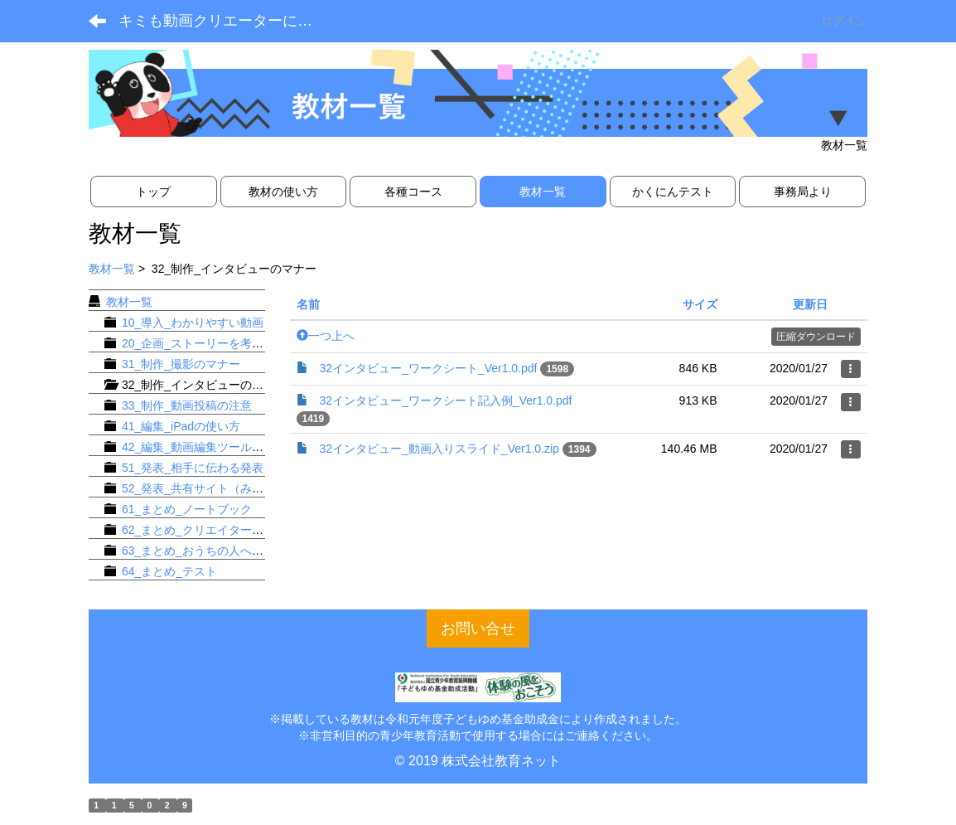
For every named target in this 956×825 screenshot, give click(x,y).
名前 (308, 304)
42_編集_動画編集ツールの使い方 (210, 447)
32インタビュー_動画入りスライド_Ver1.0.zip (439, 448)
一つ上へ (326, 335)
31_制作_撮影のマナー (181, 364)
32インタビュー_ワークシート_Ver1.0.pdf (429, 368)
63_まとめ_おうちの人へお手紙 (204, 550)
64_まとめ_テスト (169, 571)
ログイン (844, 20)
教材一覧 (112, 268)
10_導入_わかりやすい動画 (192, 322)
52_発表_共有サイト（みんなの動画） (221, 488)
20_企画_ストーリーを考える (198, 343)
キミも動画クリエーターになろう (228, 20)
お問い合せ (478, 628)
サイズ (700, 304)
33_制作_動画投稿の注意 (187, 405)
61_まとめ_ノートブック (187, 509)
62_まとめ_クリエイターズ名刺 (204, 529)
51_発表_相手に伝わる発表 (192, 467)
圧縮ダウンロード (816, 336)
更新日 (810, 304)
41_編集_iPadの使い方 (181, 426)
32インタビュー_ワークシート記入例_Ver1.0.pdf (446, 400)
